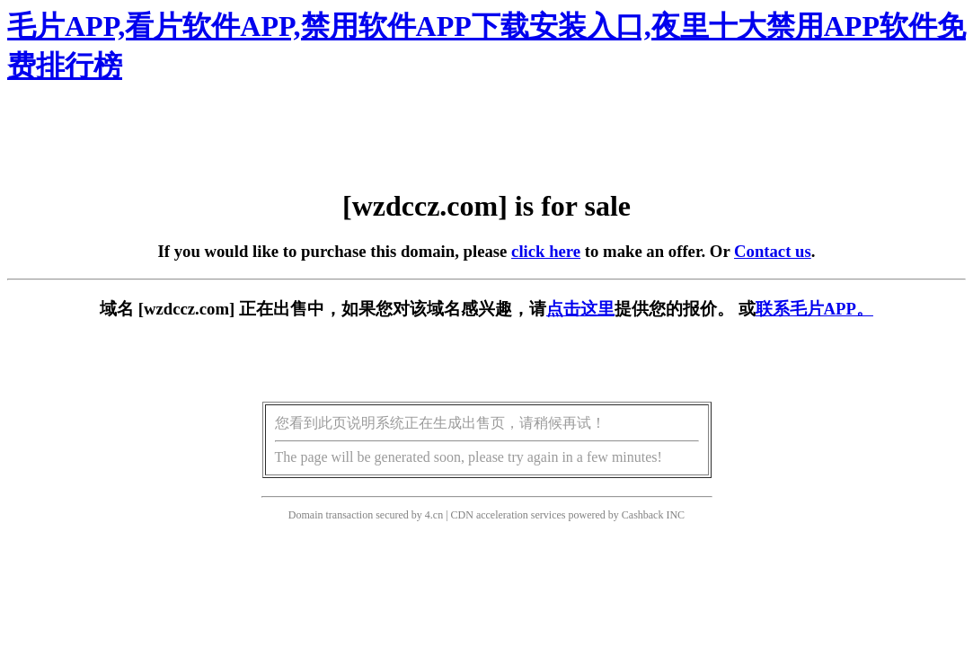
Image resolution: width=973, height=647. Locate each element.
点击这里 (580, 308)
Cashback (643, 515)
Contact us (772, 251)
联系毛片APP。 (814, 308)
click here (545, 251)
